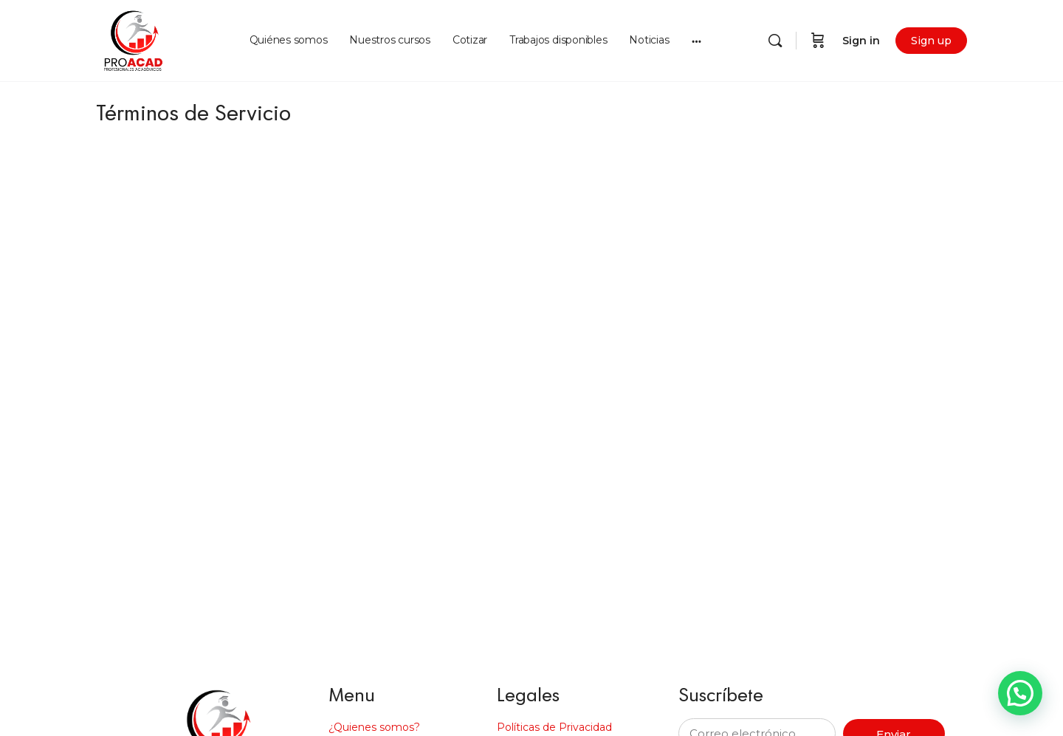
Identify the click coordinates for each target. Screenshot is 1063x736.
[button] (1020, 693)
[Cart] (818, 40)
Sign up (931, 40)
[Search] (775, 40)
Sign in (861, 40)
